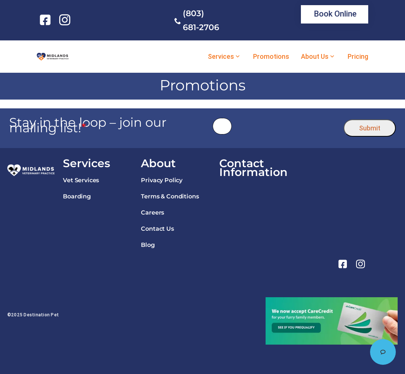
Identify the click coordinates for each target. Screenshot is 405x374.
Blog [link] (147, 244)
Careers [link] (152, 212)
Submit (369, 128)
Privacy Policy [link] (161, 180)
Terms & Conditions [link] (170, 196)
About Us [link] (314, 56)
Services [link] (221, 56)
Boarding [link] (77, 196)
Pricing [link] (358, 56)
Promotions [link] (271, 56)
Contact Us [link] (157, 228)
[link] (46, 19)
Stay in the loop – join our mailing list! (88, 125)
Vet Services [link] (81, 180)
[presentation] (288, 126)
